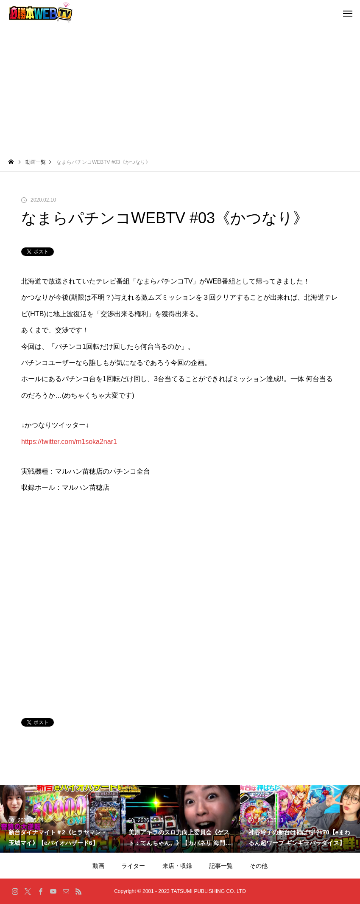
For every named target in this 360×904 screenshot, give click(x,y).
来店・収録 (177, 865)
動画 (98, 865)
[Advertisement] (180, 89)
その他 (259, 865)
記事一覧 (221, 865)
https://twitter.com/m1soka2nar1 (69, 441)
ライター (133, 865)
